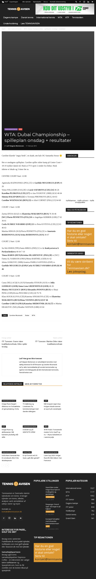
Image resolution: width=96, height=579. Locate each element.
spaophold (6, 570)
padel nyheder (24, 541)
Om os (46, 2)
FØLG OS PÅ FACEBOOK (76, 210)
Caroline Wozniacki (15, 315)
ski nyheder (24, 547)
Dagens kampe (10, 17)
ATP (67, 17)
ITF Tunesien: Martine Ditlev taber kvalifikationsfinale (48, 342)
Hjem (4, 29)
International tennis (45, 17)
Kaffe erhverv (83, 200)
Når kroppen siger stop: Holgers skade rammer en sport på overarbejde (52, 406)
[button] (76, 2)
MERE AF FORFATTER (33, 384)
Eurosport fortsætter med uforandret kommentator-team (53, 521)
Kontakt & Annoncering (58, 2)
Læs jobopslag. (76, 271)
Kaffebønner (71, 200)
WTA (60, 17)
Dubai (27, 315)
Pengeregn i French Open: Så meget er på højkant (53, 507)
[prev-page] (3, 465)
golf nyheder (24, 544)
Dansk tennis (27, 17)
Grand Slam (27, 452)
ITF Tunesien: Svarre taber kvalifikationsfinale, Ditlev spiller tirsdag (14, 344)
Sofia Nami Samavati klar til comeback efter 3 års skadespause (11, 458)
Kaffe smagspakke (84, 201)
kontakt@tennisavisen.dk (12, 511)
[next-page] (7, 465)
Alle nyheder (26, 2)
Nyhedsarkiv (37, 2)
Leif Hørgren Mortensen (15, 146)
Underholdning (10, 23)
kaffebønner (11, 562)
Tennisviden (77, 17)
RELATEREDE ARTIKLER (12, 384)
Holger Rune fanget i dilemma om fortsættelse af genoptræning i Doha (11, 406)
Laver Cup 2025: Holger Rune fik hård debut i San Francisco (53, 458)
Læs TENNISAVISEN (30, 23)
